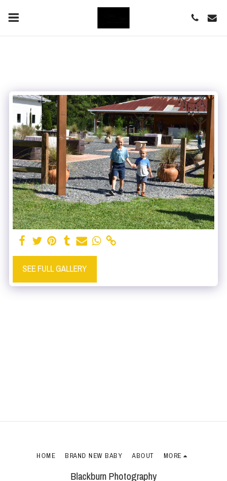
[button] (13, 17)
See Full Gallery (54, 268)
